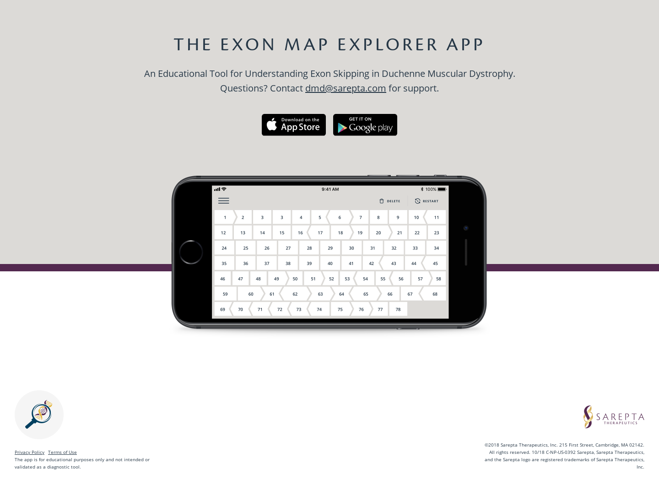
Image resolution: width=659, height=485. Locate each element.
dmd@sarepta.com (345, 88)
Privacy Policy (29, 452)
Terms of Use (62, 452)
